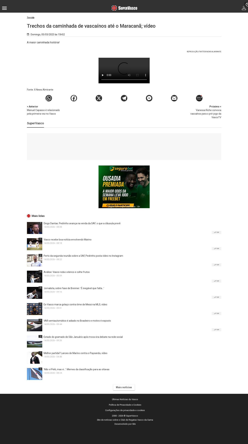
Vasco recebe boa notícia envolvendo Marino (68, 239)
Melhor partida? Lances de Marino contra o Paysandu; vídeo (75, 353)
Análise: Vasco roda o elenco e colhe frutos (67, 272)
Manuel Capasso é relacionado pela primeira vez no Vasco (45, 110)
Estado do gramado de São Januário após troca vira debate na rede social (83, 337)
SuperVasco (35, 123)
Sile (134, 424)
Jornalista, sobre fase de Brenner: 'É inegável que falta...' (74, 288)
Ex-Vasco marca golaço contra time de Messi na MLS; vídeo (75, 304)
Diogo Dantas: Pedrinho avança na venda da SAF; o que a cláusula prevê (82, 223)
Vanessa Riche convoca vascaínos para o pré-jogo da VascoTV (203, 112)
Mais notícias (124, 387)
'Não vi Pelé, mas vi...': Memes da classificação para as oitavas (76, 369)
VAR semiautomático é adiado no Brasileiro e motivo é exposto (77, 320)
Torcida (30, 17)
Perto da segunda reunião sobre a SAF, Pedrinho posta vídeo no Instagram (83, 255)
